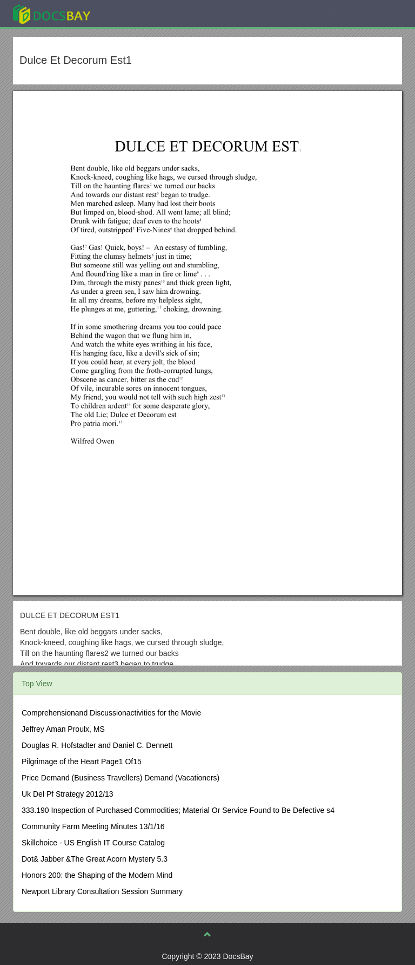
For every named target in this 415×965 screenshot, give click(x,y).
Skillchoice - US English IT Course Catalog (93, 842)
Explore (133, 13)
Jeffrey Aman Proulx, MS (63, 729)
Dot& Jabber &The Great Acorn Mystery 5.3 (95, 859)
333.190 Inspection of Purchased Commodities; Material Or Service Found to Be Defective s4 (178, 810)
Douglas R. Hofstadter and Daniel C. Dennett (97, 745)
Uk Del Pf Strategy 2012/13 (67, 794)
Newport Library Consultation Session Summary (102, 891)
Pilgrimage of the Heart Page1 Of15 (82, 761)
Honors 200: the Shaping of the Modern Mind (97, 875)
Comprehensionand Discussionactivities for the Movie (111, 712)
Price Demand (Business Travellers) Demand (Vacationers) (120, 777)
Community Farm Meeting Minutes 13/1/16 (93, 826)
